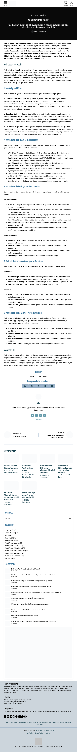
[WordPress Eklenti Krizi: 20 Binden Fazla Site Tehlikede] (7, 611)
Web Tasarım (42, 376)
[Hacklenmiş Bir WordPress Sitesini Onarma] (29, 458)
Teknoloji (8, 538)
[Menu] (5, 3)
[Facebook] (25, 386)
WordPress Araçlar (12, 543)
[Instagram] (8, 716)
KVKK (30, 722)
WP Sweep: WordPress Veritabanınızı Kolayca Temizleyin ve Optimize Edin (34, 575)
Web (32, 376)
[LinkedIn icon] (32, 415)
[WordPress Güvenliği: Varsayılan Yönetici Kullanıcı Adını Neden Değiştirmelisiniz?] (7, 594)
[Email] (25, 716)
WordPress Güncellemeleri (15, 551)
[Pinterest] (38, 386)
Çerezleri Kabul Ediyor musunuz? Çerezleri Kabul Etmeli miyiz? (28, 495)
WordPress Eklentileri (13, 548)
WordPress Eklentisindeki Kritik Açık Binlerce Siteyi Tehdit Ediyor (31, 586)
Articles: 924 (38, 420)
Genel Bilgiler (44, 477)
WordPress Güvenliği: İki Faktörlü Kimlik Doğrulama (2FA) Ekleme (31, 580)
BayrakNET (39, 730)
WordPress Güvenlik (12, 553)
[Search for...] (36, 519)
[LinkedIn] (45, 386)
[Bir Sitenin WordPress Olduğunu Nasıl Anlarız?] (11, 458)
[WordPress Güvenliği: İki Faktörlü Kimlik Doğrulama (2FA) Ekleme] (7, 582)
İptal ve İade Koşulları (40, 722)
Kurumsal (68, 722)
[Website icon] (36, 415)
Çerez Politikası (23, 722)
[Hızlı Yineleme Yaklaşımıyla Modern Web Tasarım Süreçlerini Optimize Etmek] (11, 485)
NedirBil (47, 733)
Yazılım (7, 558)
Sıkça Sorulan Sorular (56, 722)
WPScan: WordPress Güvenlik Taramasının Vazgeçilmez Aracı (30, 604)
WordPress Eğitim (11, 546)
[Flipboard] (52, 386)
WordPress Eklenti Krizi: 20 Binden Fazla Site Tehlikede (28, 610)
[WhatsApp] (22, 716)
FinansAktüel (38, 733)
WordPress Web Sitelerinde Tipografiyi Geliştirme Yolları (65, 468)
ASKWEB (30, 733)
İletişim (36, 724)
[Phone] (19, 716)
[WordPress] (16, 716)
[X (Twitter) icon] (40, 415)
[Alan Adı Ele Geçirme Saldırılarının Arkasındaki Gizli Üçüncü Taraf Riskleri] (47, 458)
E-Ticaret (8, 530)
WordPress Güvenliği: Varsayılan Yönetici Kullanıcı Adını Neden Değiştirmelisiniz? (36, 592)
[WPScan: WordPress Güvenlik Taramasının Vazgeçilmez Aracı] (7, 605)
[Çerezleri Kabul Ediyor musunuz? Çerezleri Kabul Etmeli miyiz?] (29, 485)
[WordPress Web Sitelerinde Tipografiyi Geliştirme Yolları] (65, 458)
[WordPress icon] (44, 415)
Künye (41, 724)
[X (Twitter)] (31, 386)
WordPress (7, 473)
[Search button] (70, 519)
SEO (6, 535)
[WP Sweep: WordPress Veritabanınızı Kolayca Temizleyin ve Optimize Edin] (7, 576)
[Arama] (66, 3)
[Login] (71, 3)
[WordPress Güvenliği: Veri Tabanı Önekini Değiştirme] (7, 600)
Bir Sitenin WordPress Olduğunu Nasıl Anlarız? (25, 569)
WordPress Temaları (12, 556)
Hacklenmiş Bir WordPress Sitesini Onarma (27, 468)
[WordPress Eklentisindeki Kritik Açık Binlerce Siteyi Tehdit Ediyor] (7, 588)
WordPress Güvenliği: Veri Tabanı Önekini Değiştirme (27, 598)
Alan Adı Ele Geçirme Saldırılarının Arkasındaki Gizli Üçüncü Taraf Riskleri (33, 621)
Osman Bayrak (49, 730)
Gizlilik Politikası (11, 722)
